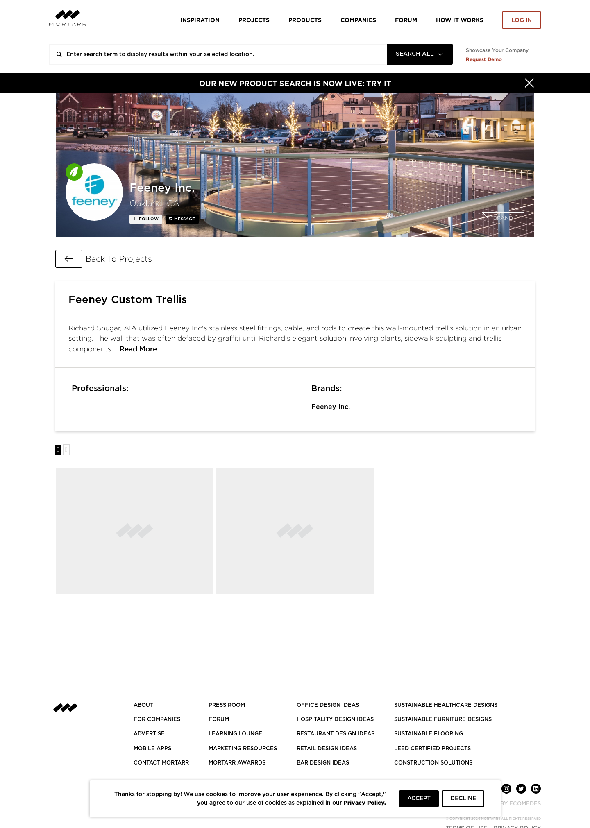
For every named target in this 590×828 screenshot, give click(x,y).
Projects (254, 20)
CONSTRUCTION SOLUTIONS (433, 763)
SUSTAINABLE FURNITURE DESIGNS (443, 719)
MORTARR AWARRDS (237, 763)
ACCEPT (419, 798)
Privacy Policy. (365, 802)
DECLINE (463, 798)
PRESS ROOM (227, 705)
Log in (521, 20)
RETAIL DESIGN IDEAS (327, 748)
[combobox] (420, 54)
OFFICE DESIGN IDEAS (328, 705)
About (143, 705)
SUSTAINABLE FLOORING (428, 734)
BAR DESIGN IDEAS (323, 763)
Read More (138, 349)
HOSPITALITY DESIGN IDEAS (335, 719)
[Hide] (529, 83)
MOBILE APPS (152, 748)
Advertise (149, 734)
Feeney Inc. (330, 407)
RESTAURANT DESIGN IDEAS (335, 734)
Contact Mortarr (161, 763)
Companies (358, 20)
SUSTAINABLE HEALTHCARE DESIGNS (445, 705)
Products (305, 20)
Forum (406, 20)
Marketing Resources (243, 748)
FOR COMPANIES (157, 719)
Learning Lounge (235, 734)
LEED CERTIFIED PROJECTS (432, 748)
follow (148, 219)
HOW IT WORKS (459, 20)
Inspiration (200, 20)
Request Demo (484, 59)
